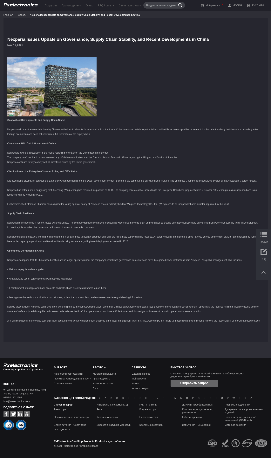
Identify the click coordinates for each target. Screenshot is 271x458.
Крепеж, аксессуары (151, 424)
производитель (101, 378)
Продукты (51, 5)
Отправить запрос (194, 383)
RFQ (263, 259)
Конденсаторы (147, 409)
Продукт (263, 241)
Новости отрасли (103, 383)
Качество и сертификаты (68, 373)
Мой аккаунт (139, 378)
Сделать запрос (141, 373)
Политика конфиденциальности (72, 378)
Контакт (136, 383)
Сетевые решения (235, 424)
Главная (8, 14)
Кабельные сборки (108, 417)
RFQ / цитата (106, 5)
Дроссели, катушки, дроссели (114, 424)
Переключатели (148, 417)
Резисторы (60, 409)
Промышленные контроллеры (71, 417)
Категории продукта (104, 373)
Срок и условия (63, 383)
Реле (100, 409)
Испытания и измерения (196, 424)
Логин (237, 5)
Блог (95, 388)
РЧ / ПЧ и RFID (148, 404)
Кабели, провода (192, 417)
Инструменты (62, 429)
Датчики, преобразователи (197, 404)
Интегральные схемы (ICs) (112, 404)
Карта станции (140, 388)
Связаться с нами (130, 5)
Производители (71, 5)
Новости (21, 14)
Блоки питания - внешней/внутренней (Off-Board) (240, 419)
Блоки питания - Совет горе (70, 424)
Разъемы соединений (237, 404)
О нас (89, 5)
